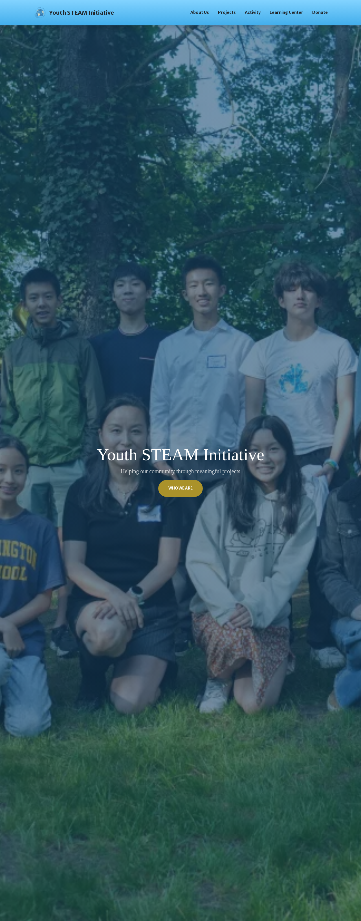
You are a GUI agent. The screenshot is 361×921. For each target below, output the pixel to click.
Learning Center (286, 12)
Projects (227, 12)
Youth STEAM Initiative (73, 12)
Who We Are (180, 488)
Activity (253, 12)
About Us (199, 12)
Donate (320, 12)
